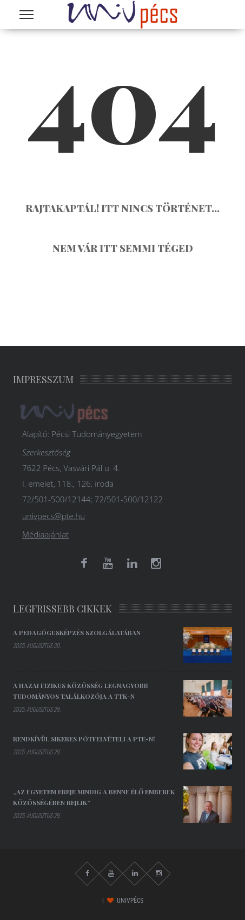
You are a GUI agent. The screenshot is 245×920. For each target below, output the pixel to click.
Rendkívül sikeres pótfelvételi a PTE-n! (84, 738)
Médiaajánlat (45, 534)
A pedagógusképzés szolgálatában (77, 632)
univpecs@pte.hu (53, 515)
